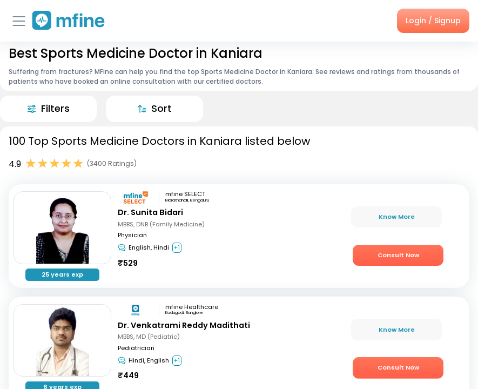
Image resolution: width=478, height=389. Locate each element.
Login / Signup (433, 20)
